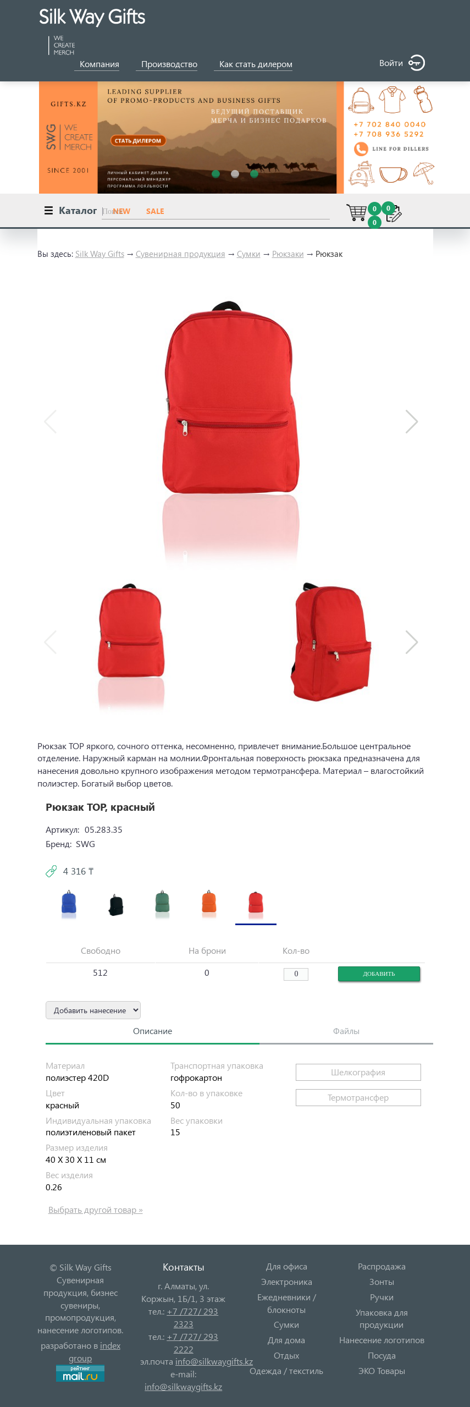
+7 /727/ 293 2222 (192, 1343)
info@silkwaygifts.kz (214, 1361)
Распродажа (382, 1266)
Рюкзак (329, 253)
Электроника (286, 1281)
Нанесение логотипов (381, 1339)
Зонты (381, 1281)
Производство (169, 63)
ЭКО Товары (381, 1370)
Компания (99, 63)
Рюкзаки (288, 253)
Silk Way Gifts (99, 253)
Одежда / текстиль (286, 1370)
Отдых (286, 1355)
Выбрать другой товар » (95, 1209)
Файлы (346, 1030)
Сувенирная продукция (180, 253)
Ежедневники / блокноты (286, 1303)
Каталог (78, 210)
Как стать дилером (255, 63)
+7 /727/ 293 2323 (192, 1317)
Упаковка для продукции (382, 1318)
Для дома (286, 1339)
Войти (402, 63)
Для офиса (286, 1266)
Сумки (249, 253)
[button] (412, 422)
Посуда (382, 1355)
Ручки (382, 1296)
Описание (152, 1030)
